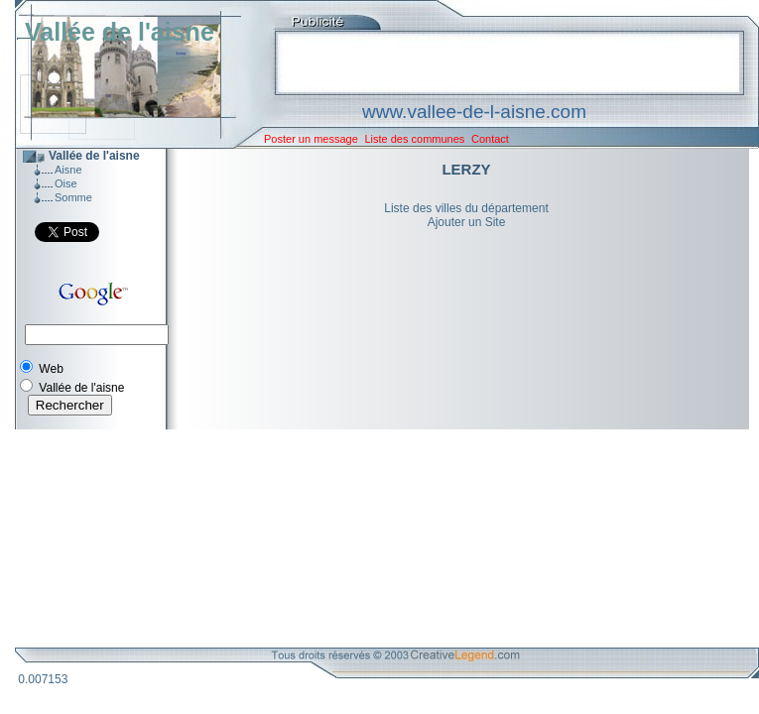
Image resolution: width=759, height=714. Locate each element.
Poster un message (311, 139)
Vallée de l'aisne (119, 32)
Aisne (68, 170)
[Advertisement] (372, 538)
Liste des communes (414, 139)
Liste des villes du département (466, 208)
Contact (490, 139)
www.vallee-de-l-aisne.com (474, 111)
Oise (66, 183)
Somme (73, 197)
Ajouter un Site (467, 222)
